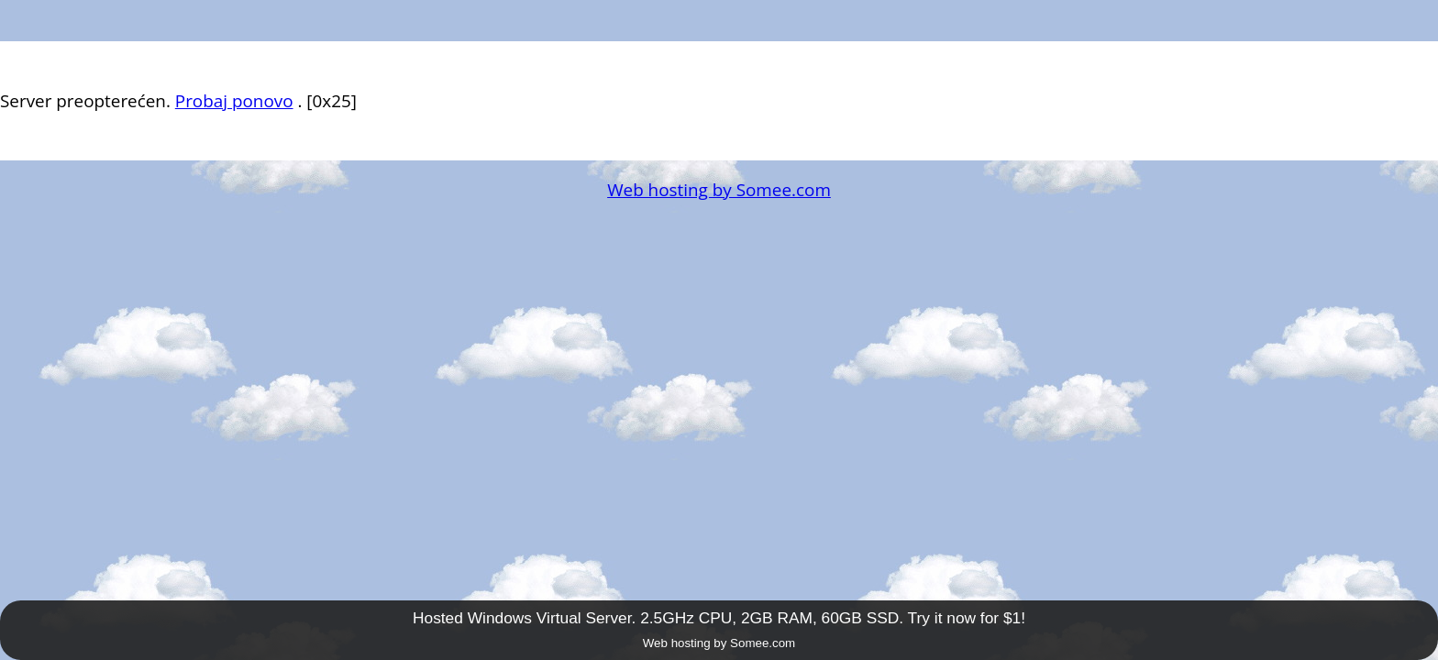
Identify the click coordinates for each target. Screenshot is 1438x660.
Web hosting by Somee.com (719, 190)
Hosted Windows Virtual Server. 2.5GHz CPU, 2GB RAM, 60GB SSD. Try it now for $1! (719, 618)
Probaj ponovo (234, 101)
